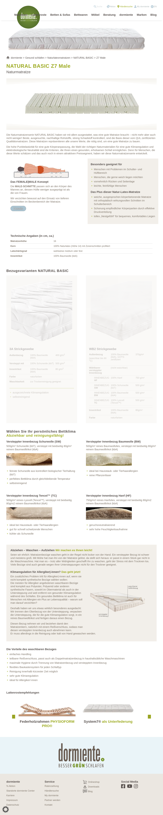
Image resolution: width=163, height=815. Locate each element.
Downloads (93, 786)
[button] (5, 809)
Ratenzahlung (52, 786)
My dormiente (143, 6)
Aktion (113, 6)
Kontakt (48, 805)
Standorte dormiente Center (20, 790)
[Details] (18, 208)
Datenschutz (12, 805)
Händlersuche (126, 6)
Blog (90, 791)
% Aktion (10, 786)
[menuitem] (98, 6)
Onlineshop (94, 782)
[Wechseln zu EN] (154, 6)
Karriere (10, 795)
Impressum (12, 800)
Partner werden (52, 800)
